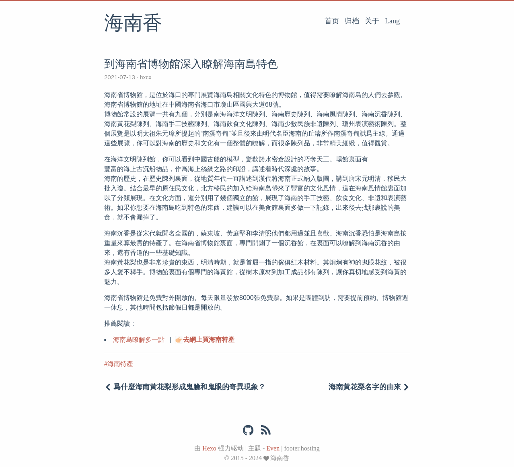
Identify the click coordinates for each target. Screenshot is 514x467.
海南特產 (120, 363)
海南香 (133, 23)
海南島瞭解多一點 (138, 339)
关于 (372, 21)
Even (273, 448)
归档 (352, 21)
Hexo (209, 448)
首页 (332, 21)
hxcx (146, 77)
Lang (392, 21)
